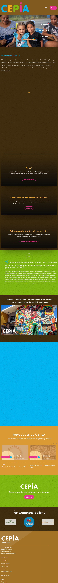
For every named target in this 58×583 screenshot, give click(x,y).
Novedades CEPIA (49, 462)
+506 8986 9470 (8, 549)
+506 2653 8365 (8, 547)
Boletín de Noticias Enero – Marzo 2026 (14, 467)
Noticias (18, 462)
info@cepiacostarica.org (10, 553)
